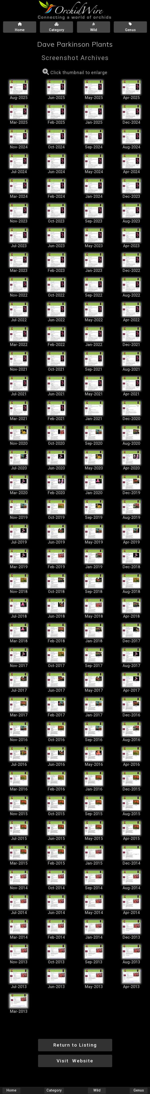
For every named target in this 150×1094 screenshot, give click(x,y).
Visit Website (75, 1061)
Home (11, 1090)
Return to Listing (75, 1045)
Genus (138, 1090)
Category (54, 1090)
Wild (96, 1090)
